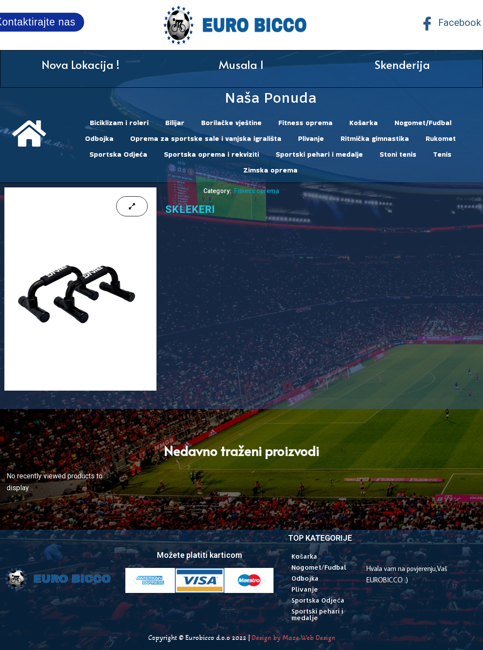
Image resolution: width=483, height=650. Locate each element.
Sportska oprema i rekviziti (211, 154)
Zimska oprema (270, 170)
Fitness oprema (305, 123)
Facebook (450, 23)
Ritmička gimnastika (375, 138)
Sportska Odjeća (118, 154)
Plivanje (311, 138)
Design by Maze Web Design (293, 637)
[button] (135, 580)
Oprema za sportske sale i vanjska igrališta (205, 138)
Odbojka (99, 138)
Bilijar (175, 123)
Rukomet (441, 138)
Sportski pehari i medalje (319, 154)
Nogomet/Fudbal (422, 123)
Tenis (442, 154)
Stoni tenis (398, 154)
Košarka (363, 123)
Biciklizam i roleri (119, 123)
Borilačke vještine (231, 123)
